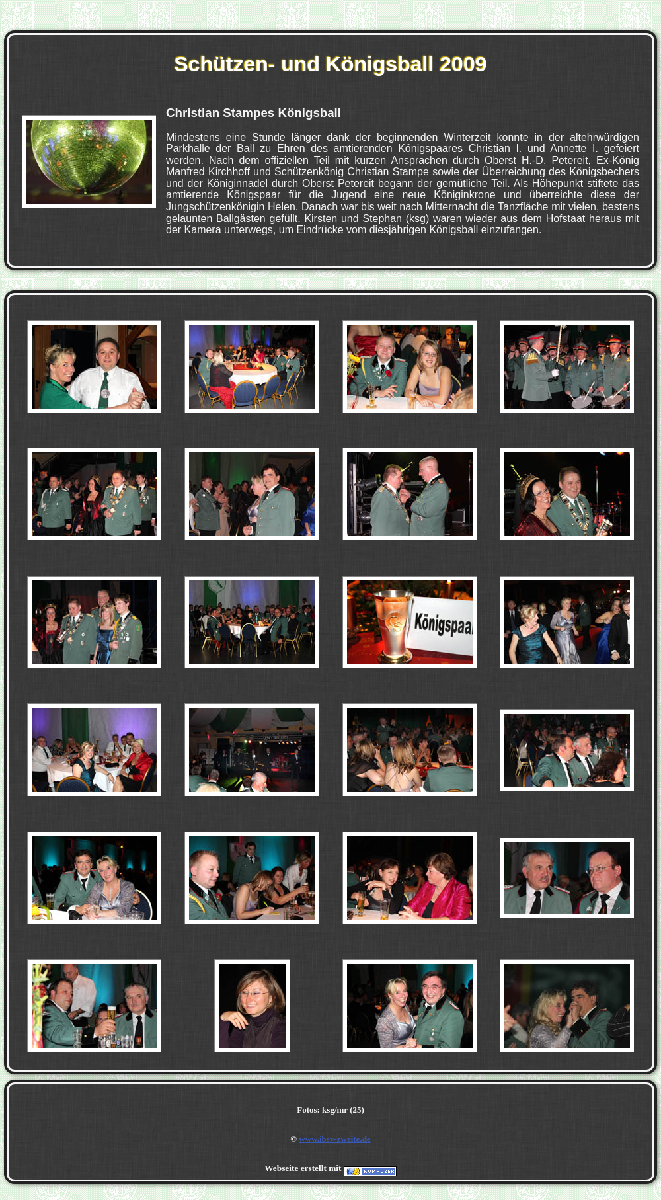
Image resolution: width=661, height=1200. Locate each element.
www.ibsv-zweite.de (334, 1139)
